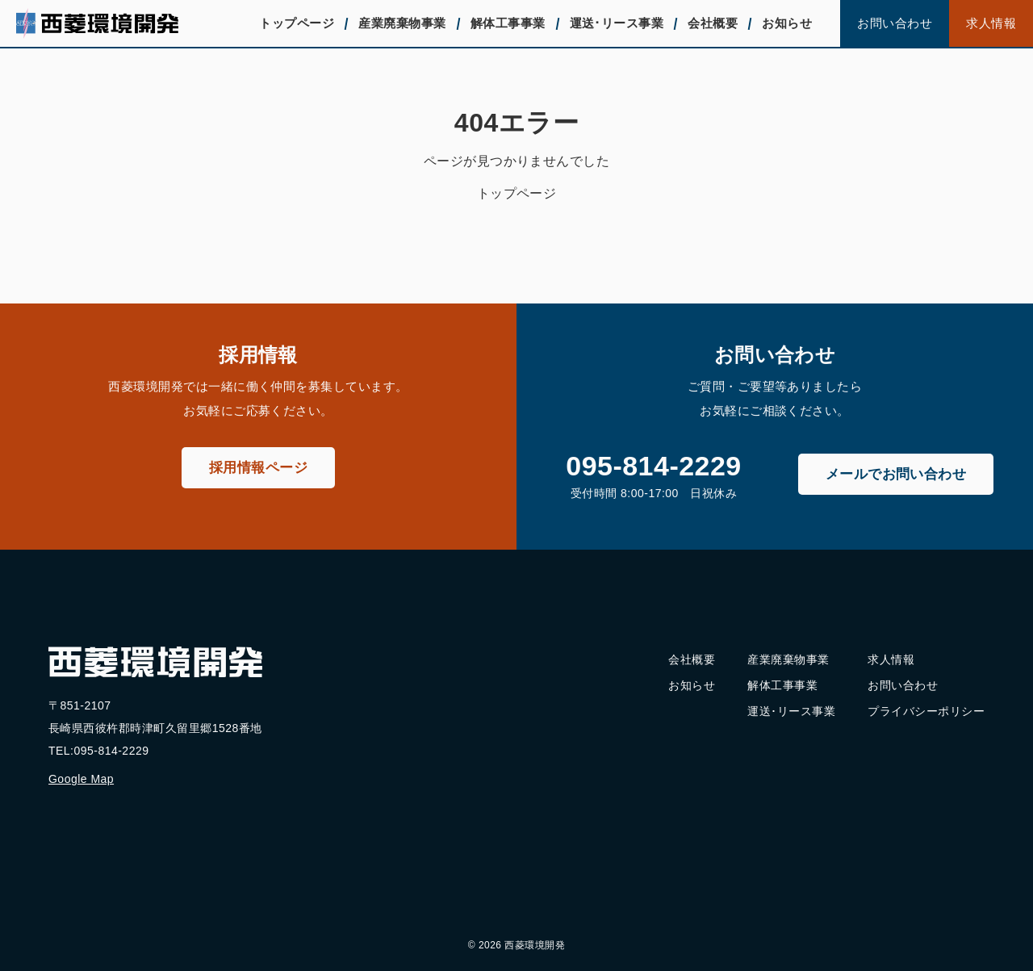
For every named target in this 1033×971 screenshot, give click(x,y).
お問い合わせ (894, 23)
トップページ (296, 23)
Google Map (81, 778)
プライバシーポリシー (926, 711)
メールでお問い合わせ (896, 474)
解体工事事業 (508, 23)
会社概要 (713, 23)
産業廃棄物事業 (401, 23)
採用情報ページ (258, 467)
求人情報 (991, 23)
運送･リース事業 (617, 23)
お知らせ (787, 23)
